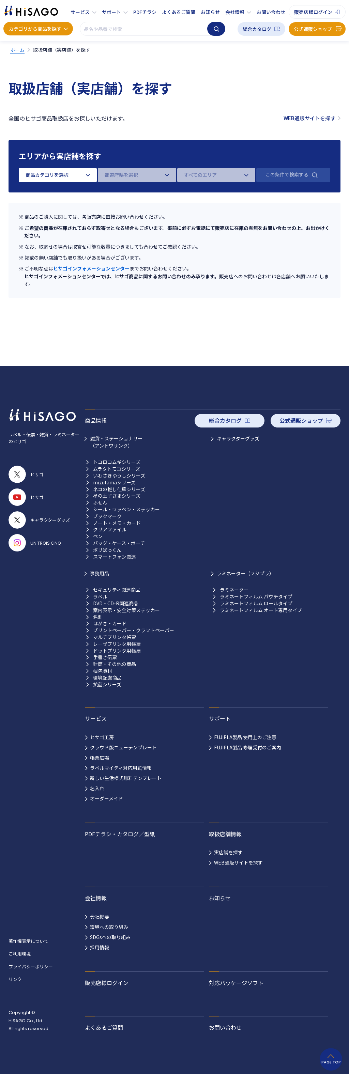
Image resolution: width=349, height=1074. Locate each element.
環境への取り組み (109, 926)
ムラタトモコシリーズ (116, 469)
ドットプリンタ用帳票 (117, 651)
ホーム (17, 49)
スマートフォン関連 (114, 557)
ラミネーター (234, 590)
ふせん (100, 502)
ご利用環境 (20, 953)
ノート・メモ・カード (117, 523)
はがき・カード (109, 623)
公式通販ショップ (313, 29)
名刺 (98, 617)
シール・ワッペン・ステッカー (126, 509)
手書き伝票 (105, 657)
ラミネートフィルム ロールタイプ (256, 603)
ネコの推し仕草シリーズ (119, 489)
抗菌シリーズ (107, 684)
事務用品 (99, 573)
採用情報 (99, 947)
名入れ (97, 788)
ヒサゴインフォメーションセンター (91, 268)
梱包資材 (102, 671)
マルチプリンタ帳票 (114, 637)
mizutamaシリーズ (114, 482)
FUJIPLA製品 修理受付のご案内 (247, 747)
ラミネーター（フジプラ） (245, 573)
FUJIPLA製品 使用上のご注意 (245, 737)
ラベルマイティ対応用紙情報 (121, 767)
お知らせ (210, 12)
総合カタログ (257, 29)
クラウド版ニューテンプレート (123, 747)
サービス (80, 12)
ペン (98, 536)
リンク (15, 979)
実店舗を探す (228, 852)
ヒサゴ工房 (102, 737)
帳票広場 (99, 757)
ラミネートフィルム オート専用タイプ (261, 610)
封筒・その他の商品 (114, 664)
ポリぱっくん (107, 550)
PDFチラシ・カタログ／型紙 (120, 834)
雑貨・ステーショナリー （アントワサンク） (116, 442)
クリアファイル (109, 529)
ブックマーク (107, 516)
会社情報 (234, 12)
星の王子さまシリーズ (116, 496)
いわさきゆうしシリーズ (119, 476)
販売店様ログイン (313, 12)
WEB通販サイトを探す (309, 118)
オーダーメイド (106, 798)
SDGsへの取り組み (110, 937)
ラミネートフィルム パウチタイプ (256, 597)
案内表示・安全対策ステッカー (126, 610)
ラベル (100, 597)
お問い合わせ (271, 12)
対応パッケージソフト (236, 983)
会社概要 (99, 916)
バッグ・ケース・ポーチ (119, 543)
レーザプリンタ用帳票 (117, 644)
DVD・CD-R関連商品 (115, 603)
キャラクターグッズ (238, 438)
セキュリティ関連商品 (116, 590)
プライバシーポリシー (31, 966)
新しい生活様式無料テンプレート (126, 778)
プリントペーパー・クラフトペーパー (133, 630)
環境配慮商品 (107, 678)
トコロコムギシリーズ (116, 462)
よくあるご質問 (178, 12)
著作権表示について (28, 941)
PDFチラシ (144, 12)
